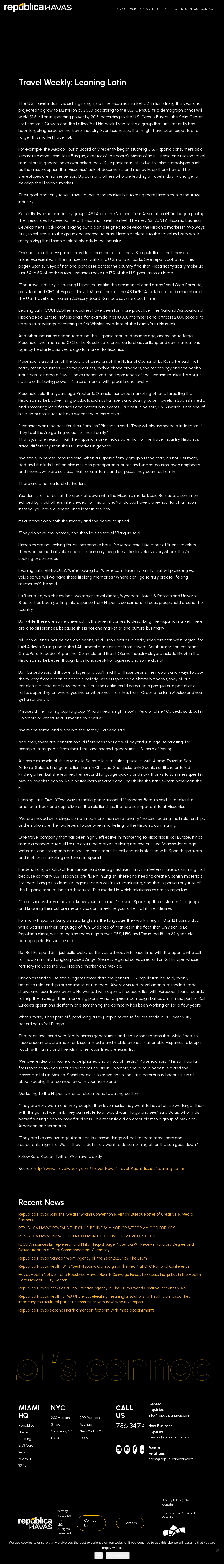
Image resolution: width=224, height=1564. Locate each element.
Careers (130, 1523)
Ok (98, 1555)
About (122, 9)
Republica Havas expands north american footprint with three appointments (86, 1310)
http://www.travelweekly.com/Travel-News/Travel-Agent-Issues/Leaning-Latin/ (109, 1168)
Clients (181, 9)
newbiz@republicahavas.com (172, 1437)
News (194, 9)
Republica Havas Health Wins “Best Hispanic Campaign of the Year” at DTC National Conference (104, 1266)
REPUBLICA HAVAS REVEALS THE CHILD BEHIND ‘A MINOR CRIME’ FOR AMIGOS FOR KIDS (97, 1228)
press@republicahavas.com (170, 1459)
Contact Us (91, 1523)
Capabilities (149, 9)
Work (133, 9)
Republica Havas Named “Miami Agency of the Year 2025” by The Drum (82, 1258)
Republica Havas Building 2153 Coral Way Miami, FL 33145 (26, 1445)
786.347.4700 (128, 1425)
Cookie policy (118, 1555)
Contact (208, 9)
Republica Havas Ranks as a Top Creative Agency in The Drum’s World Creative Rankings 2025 (102, 1288)
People (167, 9)
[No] (217, 1550)
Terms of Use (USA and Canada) (178, 1515)
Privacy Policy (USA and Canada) (178, 1502)
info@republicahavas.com (169, 1415)
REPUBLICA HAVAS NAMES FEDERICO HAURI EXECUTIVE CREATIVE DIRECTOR (87, 1236)
